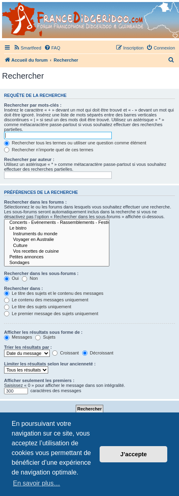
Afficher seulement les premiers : (39, 380)
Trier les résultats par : (28, 347)
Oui (11, 278)
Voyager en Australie (57, 240)
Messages (18, 337)
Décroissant (97, 352)
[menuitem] (27, 48)
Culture (57, 246)
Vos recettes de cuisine (57, 251)
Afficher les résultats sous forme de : (43, 332)
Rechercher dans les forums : (35, 202)
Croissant (65, 352)
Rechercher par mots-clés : (33, 105)
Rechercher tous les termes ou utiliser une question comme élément (75, 142)
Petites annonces (57, 257)
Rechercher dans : (23, 288)
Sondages (57, 263)
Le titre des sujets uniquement (37, 306)
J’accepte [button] (133, 454)
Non (30, 278)
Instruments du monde (57, 234)
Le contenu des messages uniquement (46, 299)
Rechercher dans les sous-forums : (41, 273)
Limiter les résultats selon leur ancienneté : (50, 363)
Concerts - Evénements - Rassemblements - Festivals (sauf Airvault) (57, 222)
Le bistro (57, 228)
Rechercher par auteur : (29, 159)
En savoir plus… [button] (36, 483)
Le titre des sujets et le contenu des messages (53, 293)
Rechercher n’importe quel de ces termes (48, 149)
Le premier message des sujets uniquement (51, 313)
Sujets (45, 337)
